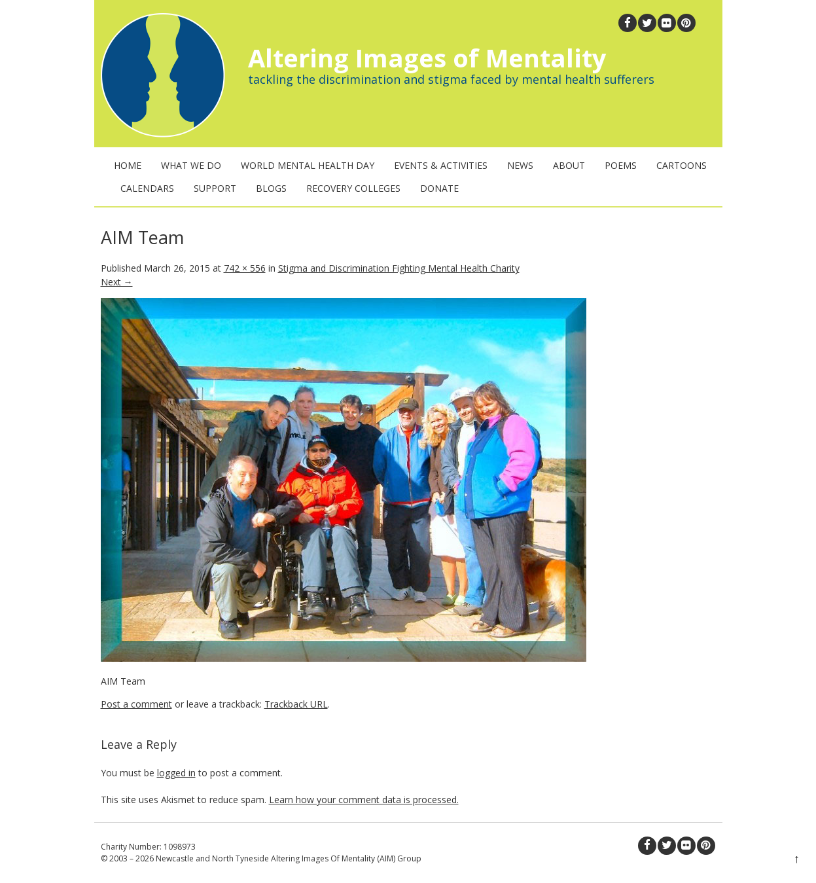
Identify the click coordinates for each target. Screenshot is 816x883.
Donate (439, 188)
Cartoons (681, 165)
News (520, 165)
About (569, 165)
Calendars (147, 188)
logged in (176, 772)
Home (127, 165)
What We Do (191, 165)
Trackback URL (296, 704)
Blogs (271, 188)
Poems (621, 165)
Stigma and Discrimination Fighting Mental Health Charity (399, 268)
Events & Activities (441, 165)
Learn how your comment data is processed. (364, 799)
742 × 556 (245, 268)
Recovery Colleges (353, 188)
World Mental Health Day (307, 165)
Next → (117, 282)
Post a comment (136, 704)
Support (215, 188)
